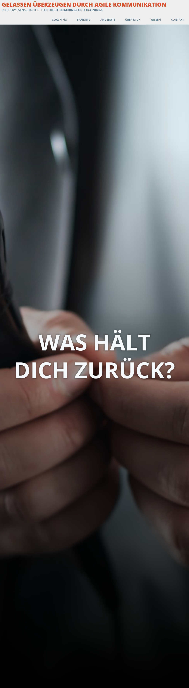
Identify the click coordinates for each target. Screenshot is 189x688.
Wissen (155, 19)
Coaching (59, 19)
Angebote (107, 19)
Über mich (132, 19)
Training (83, 19)
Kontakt (177, 19)
